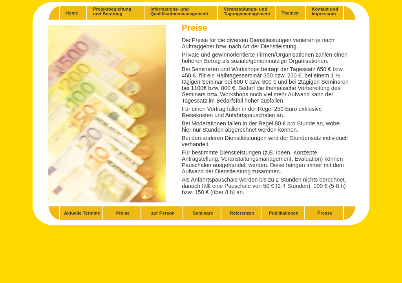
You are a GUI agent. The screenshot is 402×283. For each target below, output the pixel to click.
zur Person (163, 213)
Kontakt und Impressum (325, 11)
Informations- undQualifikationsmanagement (179, 11)
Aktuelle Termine (82, 213)
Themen (290, 13)
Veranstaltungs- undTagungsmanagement (247, 11)
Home (72, 13)
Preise (123, 213)
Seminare (203, 213)
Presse (325, 213)
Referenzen (242, 213)
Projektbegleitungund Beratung (112, 11)
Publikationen (284, 213)
